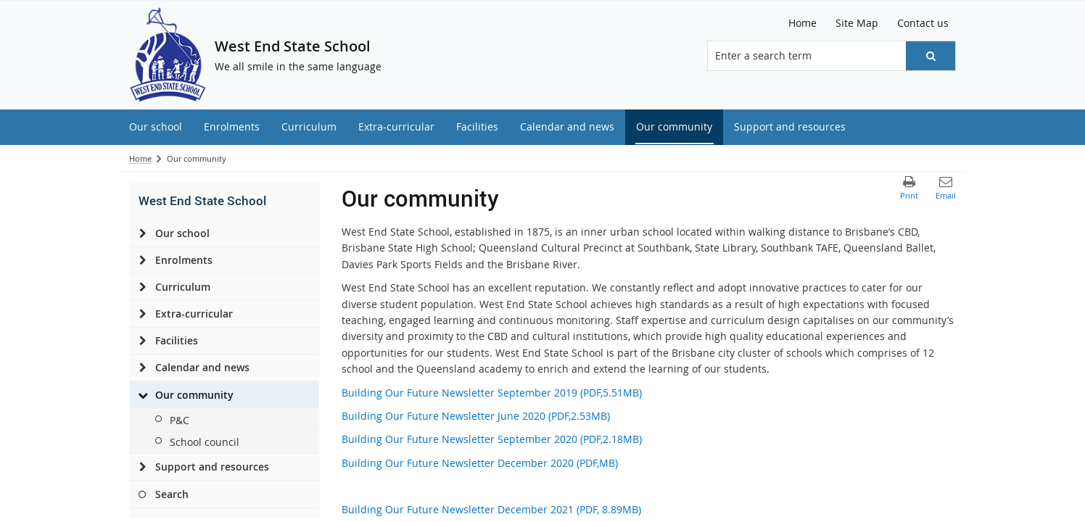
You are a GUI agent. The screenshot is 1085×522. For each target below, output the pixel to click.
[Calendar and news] (142, 368)
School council (204, 442)
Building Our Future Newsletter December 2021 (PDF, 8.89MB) (491, 509)
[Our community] (142, 395)
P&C (179, 420)
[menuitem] (155, 127)
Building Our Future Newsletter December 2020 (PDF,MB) (480, 463)
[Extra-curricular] (142, 314)
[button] (930, 55)
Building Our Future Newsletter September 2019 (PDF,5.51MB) (492, 392)
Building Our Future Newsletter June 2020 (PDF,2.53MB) (476, 416)
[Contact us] (923, 23)
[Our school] (142, 233)
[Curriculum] (142, 287)
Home (140, 158)
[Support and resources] (142, 467)
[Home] (802, 23)
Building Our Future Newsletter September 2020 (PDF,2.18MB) (492, 439)
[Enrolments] (142, 260)
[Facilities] (142, 341)
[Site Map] (857, 23)
